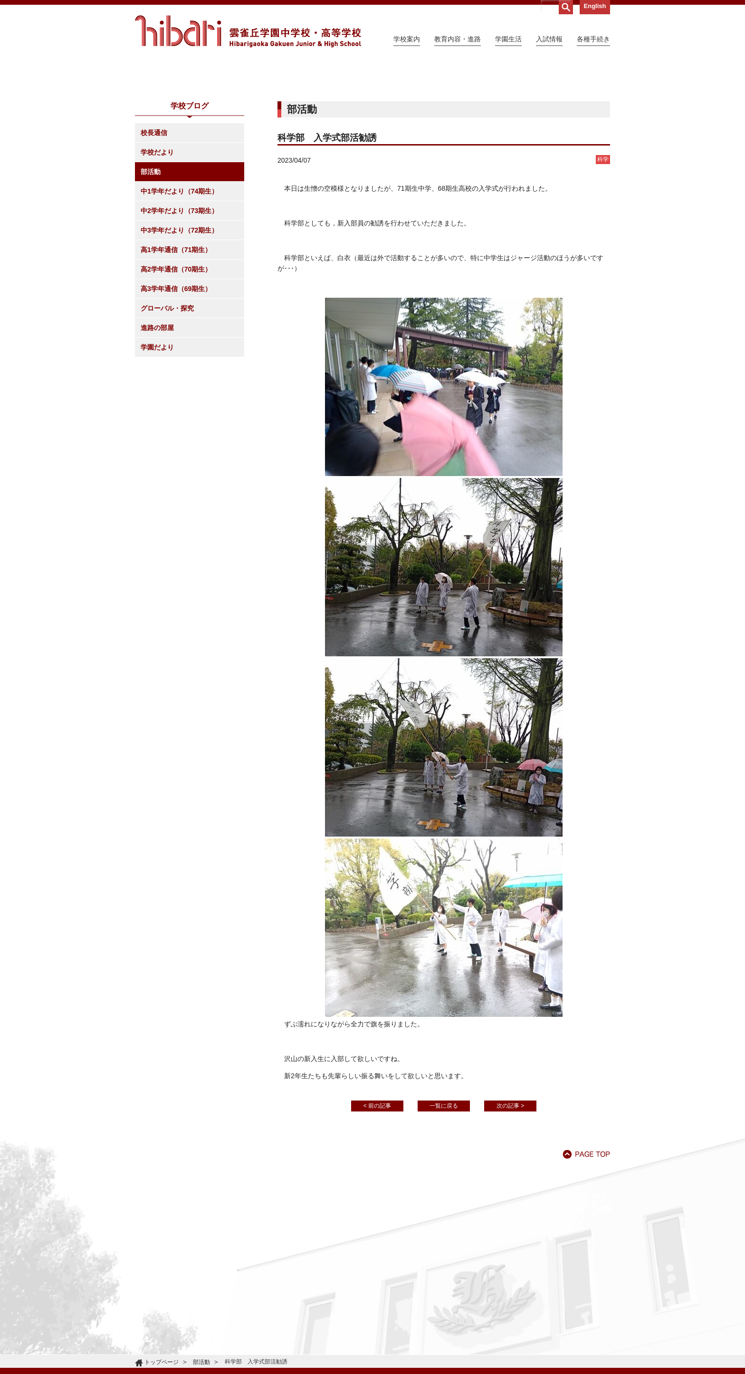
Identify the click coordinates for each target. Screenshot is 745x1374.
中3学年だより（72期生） (179, 317)
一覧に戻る (444, 1192)
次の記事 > (510, 1192)
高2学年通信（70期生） (176, 356)
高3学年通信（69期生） (176, 375)
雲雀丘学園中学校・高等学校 (248, 31)
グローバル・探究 (167, 395)
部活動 (151, 258)
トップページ (161, 1362)
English (595, 6)
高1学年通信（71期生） (176, 336)
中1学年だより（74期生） (179, 278)
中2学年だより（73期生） (179, 297)
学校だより (157, 239)
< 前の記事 (377, 1192)
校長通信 (154, 219)
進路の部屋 (157, 414)
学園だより (157, 434)
